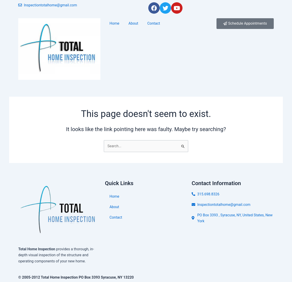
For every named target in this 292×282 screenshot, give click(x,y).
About (133, 23)
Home (114, 23)
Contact (153, 23)
